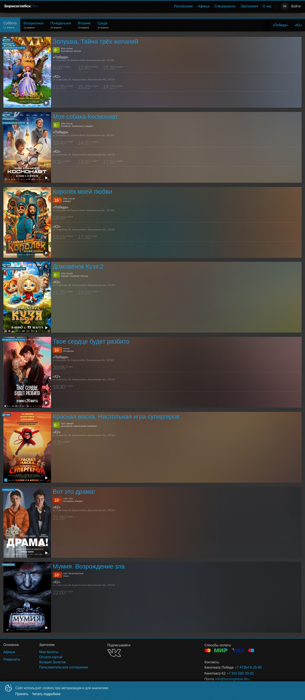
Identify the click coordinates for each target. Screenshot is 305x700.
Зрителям (248, 6)
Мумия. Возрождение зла (89, 566)
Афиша (203, 6)
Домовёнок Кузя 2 (78, 266)
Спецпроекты (225, 6)
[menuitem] (183, 6)
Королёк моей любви (82, 191)
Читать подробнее (46, 694)
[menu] (158, 6)
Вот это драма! (74, 491)
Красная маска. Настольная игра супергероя (116, 416)
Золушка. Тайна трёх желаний (95, 41)
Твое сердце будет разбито (91, 341)
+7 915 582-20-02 (240, 673)
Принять (22, 694)
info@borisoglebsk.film (232, 679)
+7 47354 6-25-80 (248, 667)
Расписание (183, 6)
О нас (267, 6)
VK (114, 653)
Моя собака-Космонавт (85, 116)
